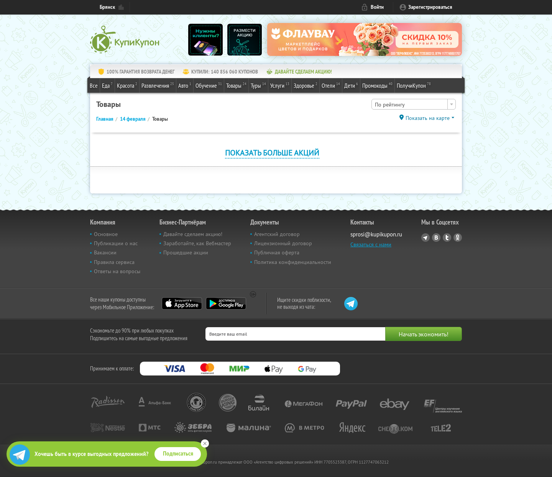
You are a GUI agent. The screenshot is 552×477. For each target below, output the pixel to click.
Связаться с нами (370, 244)
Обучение (209, 85)
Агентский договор (277, 234)
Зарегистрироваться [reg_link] (430, 7)
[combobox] (413, 104)
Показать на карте (428, 118)
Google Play (226, 303)
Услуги (279, 85)
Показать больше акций (272, 152)
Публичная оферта (276, 252)
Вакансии (105, 252)
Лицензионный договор (283, 243)
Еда (107, 85)
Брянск (107, 7)
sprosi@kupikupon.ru (376, 234)
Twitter (447, 237)
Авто (184, 85)
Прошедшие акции (185, 252)
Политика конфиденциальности (292, 262)
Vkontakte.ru (436, 237)
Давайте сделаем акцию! (192, 234)
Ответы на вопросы (117, 271)
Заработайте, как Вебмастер (197, 243)
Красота (127, 85)
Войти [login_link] (377, 7)
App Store (182, 303)
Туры (258, 85)
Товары (236, 85)
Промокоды (377, 85)
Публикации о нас (116, 243)
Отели (331, 85)
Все (94, 85)
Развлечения (157, 85)
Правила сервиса (114, 262)
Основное (106, 234)
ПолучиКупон (414, 85)
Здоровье (305, 85)
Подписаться (178, 453)
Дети (351, 85)
